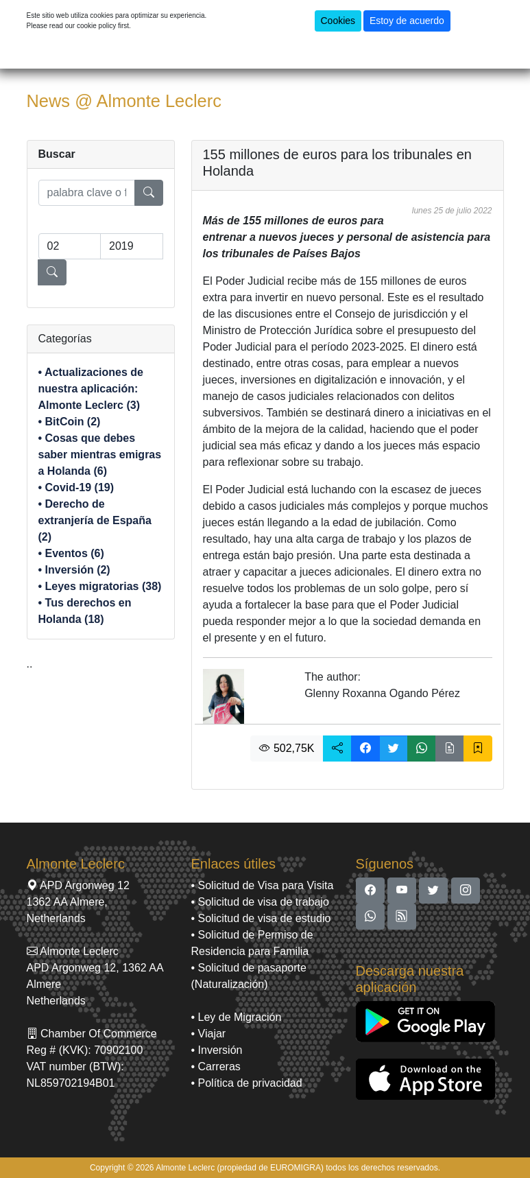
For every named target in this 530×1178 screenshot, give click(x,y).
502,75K (286, 748)
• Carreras (216, 1066)
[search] (86, 193)
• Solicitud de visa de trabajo (260, 902)
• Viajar (208, 1033)
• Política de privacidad (246, 1083)
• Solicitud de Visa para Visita (262, 885)
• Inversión (217, 1050)
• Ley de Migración (236, 1017)
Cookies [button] (338, 20)
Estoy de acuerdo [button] (407, 20)
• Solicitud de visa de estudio (261, 918)
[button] (337, 748)
